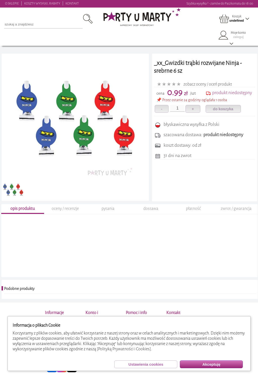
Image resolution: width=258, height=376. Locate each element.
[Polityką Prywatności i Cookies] (124, 349)
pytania (108, 208)
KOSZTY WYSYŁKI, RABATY (42, 3)
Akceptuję (211, 364)
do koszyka (223, 109)
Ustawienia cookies (145, 364)
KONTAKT (72, 3)
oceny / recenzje (65, 208)
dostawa (150, 208)
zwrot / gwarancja (236, 208)
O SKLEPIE (12, 3)
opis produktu (22, 208)
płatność (193, 208)
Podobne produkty (19, 288)
